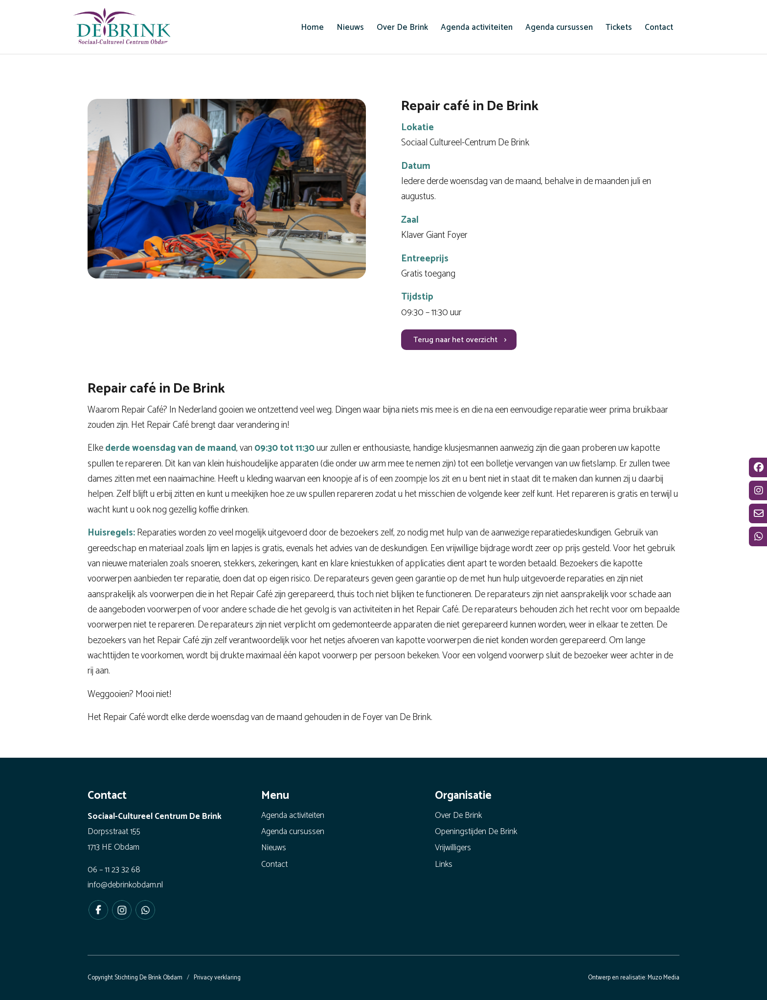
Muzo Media (663, 978)
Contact (274, 864)
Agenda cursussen (292, 831)
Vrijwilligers (453, 848)
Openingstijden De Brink (476, 831)
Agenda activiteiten (292, 815)
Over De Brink (458, 815)
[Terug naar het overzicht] (459, 339)
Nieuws (273, 848)
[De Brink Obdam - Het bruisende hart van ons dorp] (122, 29)
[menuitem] (312, 27)
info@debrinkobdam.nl (125, 885)
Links (443, 864)
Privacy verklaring (217, 978)
